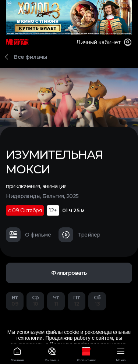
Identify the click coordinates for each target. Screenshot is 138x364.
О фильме (28, 234)
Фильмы (52, 353)
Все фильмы (30, 57)
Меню (120, 353)
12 (76, 300)
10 (35, 300)
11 (56, 300)
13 (97, 300)
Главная (17, 353)
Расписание (86, 353)
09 (15, 300)
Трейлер (79, 234)
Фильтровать (69, 273)
